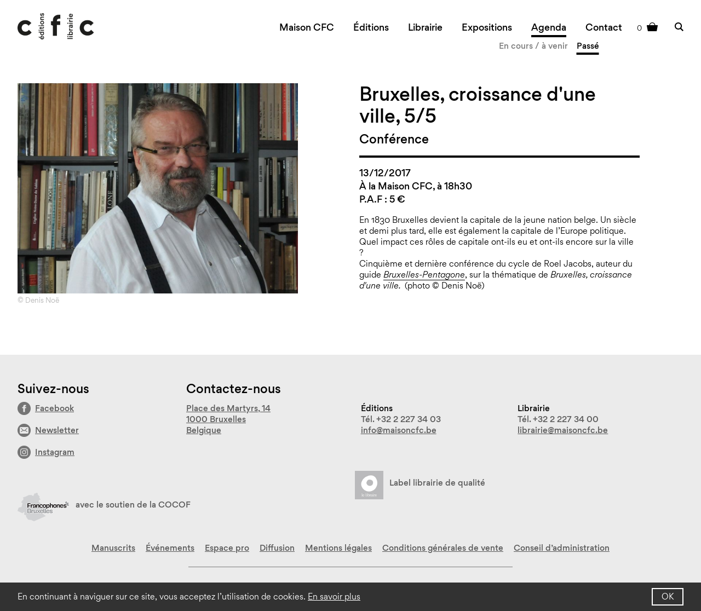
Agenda (548, 27)
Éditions (371, 27)
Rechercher (679, 26)
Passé (588, 46)
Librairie (425, 27)
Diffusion (277, 548)
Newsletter (57, 430)
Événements (170, 548)
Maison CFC (306, 27)
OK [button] (668, 596)
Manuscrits (113, 548)
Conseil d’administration (562, 548)
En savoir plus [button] (334, 596)
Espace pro (227, 548)
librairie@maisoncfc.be (563, 430)
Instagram (54, 452)
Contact (603, 27)
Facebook (54, 408)
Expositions (487, 27)
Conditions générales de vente (442, 548)
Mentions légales (338, 548)
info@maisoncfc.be (398, 430)
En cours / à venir (533, 46)
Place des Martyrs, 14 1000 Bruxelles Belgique (228, 419)
